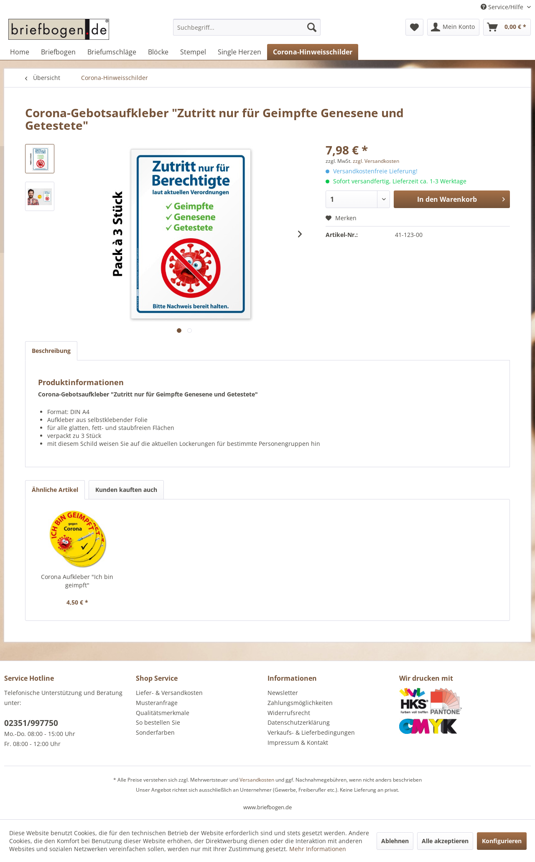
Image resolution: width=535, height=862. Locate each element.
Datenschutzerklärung (299, 722)
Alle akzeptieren (445, 841)
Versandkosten (256, 779)
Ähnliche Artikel (55, 490)
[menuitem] (247, 31)
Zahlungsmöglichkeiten (300, 703)
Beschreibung (51, 351)
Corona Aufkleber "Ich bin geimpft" (77, 581)
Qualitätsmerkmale (162, 713)
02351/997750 (31, 723)
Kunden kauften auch (126, 490)
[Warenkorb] (507, 27)
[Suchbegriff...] (247, 27)
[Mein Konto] (453, 27)
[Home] (19, 52)
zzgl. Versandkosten (376, 161)
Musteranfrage (157, 703)
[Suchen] (312, 27)
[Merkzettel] (414, 27)
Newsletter (283, 693)
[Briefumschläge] (112, 52)
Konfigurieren (502, 841)
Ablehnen (395, 841)
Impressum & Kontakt (298, 742)
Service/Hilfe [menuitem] (503, 7)
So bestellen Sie (158, 722)
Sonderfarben (155, 732)
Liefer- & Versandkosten (169, 693)
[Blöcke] (158, 52)
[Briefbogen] (58, 52)
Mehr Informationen (317, 849)
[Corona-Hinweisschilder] (312, 52)
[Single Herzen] (239, 52)
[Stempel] (193, 52)
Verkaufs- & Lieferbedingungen (311, 732)
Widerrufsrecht (289, 713)
